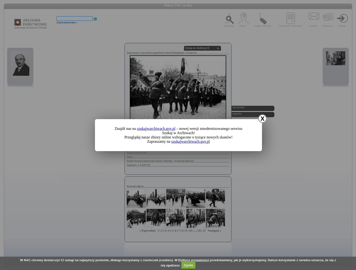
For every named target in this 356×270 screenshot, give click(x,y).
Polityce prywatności (193, 260)
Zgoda (188, 265)
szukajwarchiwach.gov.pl (156, 129)
